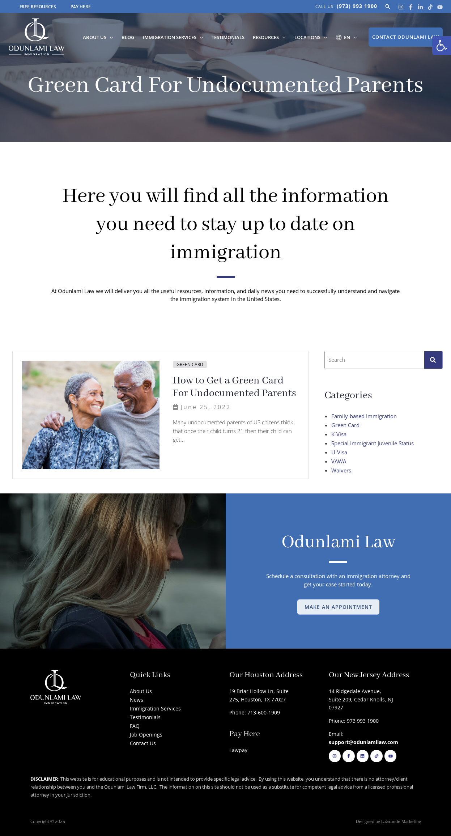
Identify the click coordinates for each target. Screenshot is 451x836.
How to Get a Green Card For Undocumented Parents (234, 387)
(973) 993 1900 (357, 6)
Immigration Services (175, 37)
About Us (102, 37)
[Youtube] (440, 7)
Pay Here (244, 734)
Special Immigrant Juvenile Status (372, 443)
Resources (269, 37)
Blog (134, 37)
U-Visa (339, 452)
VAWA (338, 461)
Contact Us (143, 743)
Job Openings (146, 734)
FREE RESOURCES (38, 7)
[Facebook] (410, 7)
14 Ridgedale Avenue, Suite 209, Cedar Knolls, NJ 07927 (361, 699)
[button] (441, 45)
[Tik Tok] (430, 7)
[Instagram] (401, 7)
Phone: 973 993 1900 (354, 720)
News (136, 699)
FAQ (135, 725)
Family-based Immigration (364, 416)
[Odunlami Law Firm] (36, 36)
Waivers (341, 470)
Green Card (189, 364)
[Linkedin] (420, 7)
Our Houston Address (266, 675)
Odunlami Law (338, 542)
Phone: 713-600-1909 (254, 712)
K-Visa (338, 434)
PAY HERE (81, 7)
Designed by (368, 821)
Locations (309, 37)
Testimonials (232, 37)
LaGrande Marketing (401, 821)
